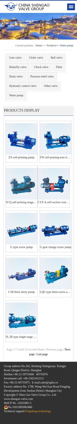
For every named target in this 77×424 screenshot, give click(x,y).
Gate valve (15, 57)
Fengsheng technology (38, 411)
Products (51, 45)
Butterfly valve (17, 67)
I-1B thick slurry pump (21, 292)
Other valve (51, 85)
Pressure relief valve (42, 76)
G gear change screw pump (55, 247)
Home (39, 45)
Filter (59, 67)
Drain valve (16, 76)
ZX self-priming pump (21, 157)
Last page (42, 354)
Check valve (41, 67)
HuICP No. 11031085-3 (17, 403)
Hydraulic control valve (23, 85)
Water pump (16, 95)
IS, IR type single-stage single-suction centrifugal (34, 336)
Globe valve (36, 57)
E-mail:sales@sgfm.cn (45, 382)
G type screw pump (21, 247)
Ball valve (56, 57)
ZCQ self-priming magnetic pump (25, 202)
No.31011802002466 (18, 407)
